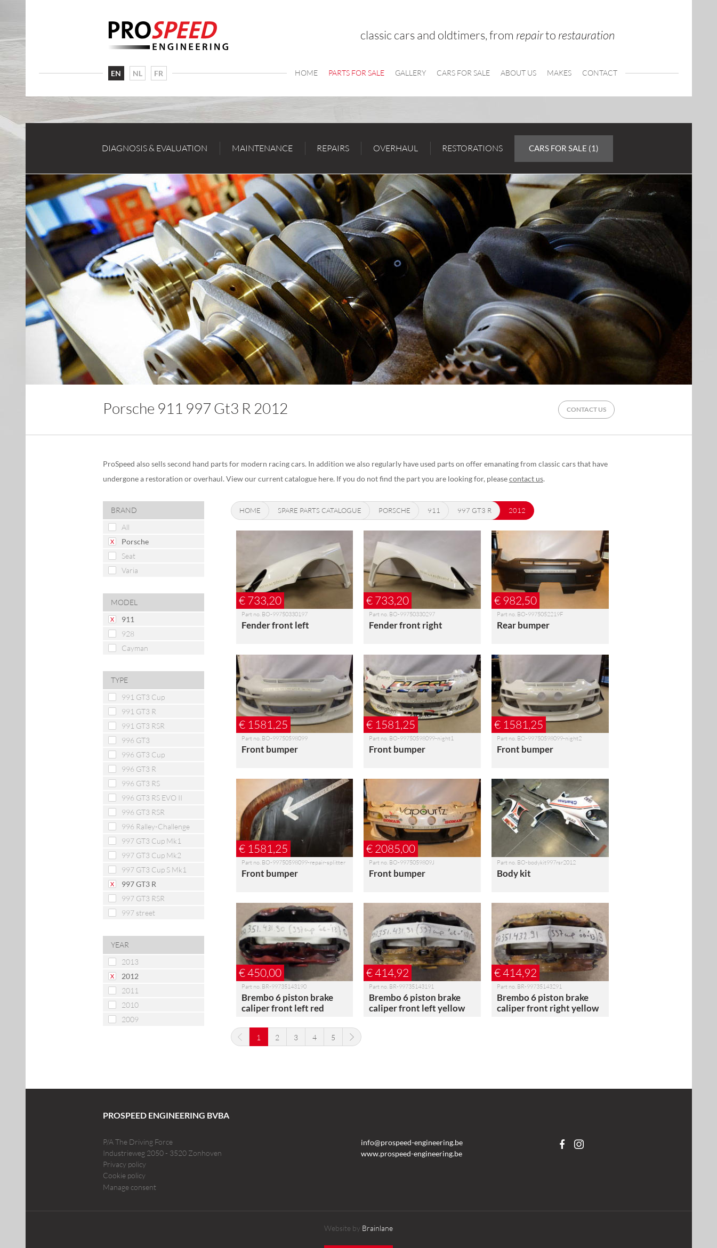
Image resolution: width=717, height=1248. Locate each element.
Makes (559, 72)
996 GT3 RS (141, 783)
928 (128, 633)
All (126, 527)
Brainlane (377, 1228)
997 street (138, 912)
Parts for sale (356, 72)
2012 (130, 976)
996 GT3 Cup (143, 754)
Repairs (333, 148)
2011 (130, 990)
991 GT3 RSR (143, 725)
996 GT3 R (139, 768)
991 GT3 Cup (143, 697)
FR (158, 73)
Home (306, 72)
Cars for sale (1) (564, 148)
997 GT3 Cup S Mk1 (154, 869)
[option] (359, 279)
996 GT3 (136, 740)
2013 (130, 961)
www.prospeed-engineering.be (411, 1153)
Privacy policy (124, 1164)
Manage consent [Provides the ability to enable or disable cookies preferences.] (129, 1187)
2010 (130, 1004)
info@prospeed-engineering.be (412, 1142)
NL (137, 73)
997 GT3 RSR (143, 898)
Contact (599, 72)
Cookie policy (124, 1175)
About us (518, 72)
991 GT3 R (139, 711)
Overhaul (395, 148)
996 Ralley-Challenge (156, 826)
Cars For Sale (463, 72)
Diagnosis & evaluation (154, 148)
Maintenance (262, 148)
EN (116, 73)
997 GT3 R (139, 883)
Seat (128, 555)
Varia (130, 570)
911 (128, 619)
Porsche (135, 541)
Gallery (410, 72)
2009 (130, 1019)
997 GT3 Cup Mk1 (151, 840)
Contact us (586, 409)
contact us (526, 478)
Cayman (135, 647)
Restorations (472, 148)
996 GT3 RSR (143, 812)
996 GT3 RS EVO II (152, 797)
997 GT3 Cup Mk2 (151, 855)
